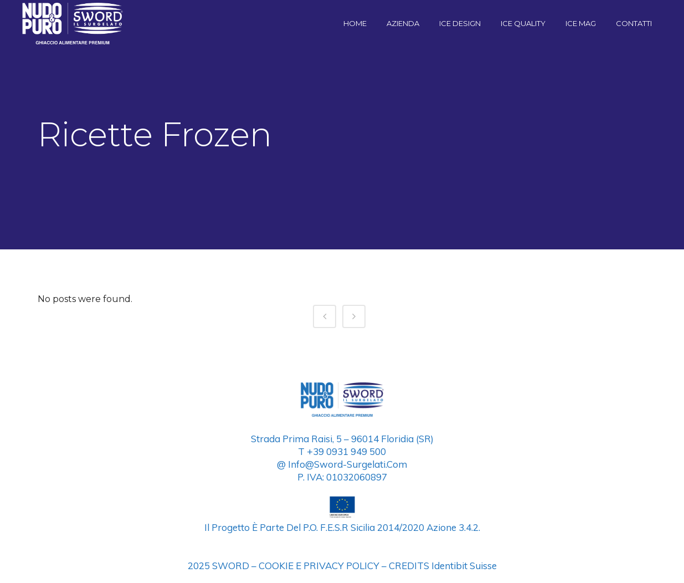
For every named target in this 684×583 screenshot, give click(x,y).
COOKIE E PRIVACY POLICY (319, 565)
